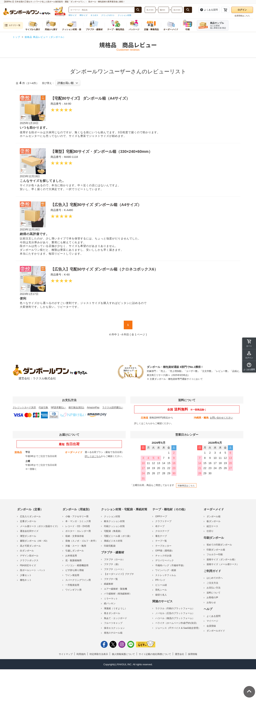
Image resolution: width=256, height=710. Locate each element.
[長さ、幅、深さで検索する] (188, 10)
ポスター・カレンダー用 (78, 531)
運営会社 (179, 654)
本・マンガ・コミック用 (78, 521)
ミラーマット (111, 598)
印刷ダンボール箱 (216, 549)
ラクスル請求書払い (112, 407)
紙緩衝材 (108, 584)
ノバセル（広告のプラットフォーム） (174, 613)
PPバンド (160, 580)
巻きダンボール (112, 613)
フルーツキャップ (113, 623)
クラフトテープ (163, 521)
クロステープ (162, 531)
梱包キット (26, 580)
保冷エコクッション (114, 628)
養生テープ (161, 536)
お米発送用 (71, 555)
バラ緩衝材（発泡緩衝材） (118, 593)
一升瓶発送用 (72, 585)
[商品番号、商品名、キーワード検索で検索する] (138, 10)
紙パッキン (110, 603)
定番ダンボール (28, 521)
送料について (213, 592)
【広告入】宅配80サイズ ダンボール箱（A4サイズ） (96, 205)
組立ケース (212, 526)
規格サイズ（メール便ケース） (223, 564)
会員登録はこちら (242, 16)
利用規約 (81, 654)
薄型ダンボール (28, 536)
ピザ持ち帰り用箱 (74, 570)
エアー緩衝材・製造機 (115, 589)
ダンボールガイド (216, 630)
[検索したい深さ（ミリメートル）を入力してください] (177, 10)
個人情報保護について (123, 654)
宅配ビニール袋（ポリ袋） (118, 536)
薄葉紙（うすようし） (115, 608)
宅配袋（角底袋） (113, 531)
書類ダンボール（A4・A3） (34, 541)
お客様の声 (212, 597)
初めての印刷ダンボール (219, 544)
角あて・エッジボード (115, 618)
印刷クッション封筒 (114, 526)
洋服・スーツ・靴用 (75, 545)
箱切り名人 (161, 594)
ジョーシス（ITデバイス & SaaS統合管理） (177, 628)
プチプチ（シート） (114, 569)
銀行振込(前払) (76, 407)
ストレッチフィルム (165, 575)
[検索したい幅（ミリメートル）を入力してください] (163, 10)
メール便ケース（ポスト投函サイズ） (39, 526)
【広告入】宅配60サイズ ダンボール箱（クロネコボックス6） (104, 269)
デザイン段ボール (29, 555)
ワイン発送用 (72, 575)
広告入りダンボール (30, 516)
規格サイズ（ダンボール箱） (222, 559)
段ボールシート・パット (32, 570)
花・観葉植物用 (73, 560)
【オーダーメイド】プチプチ (119, 574)
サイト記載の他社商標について (155, 654)
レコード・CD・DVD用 (77, 526)
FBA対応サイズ (28, 565)
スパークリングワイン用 (78, 580)
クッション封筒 (124, 15)
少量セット (26, 575)
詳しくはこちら (142, 423)
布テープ (160, 526)
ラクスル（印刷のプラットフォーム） (174, 608)
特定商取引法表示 (99, 654)
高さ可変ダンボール (30, 545)
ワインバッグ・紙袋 (165, 570)
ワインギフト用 (73, 589)
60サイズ (72, 15)
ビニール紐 (161, 585)
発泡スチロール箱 (113, 632)
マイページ (212, 621)
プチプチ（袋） (112, 564)
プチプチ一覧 (111, 579)
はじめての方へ (215, 578)
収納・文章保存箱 (74, 536)
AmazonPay (93, 407)
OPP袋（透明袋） (164, 550)
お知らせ (211, 602)
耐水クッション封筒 (114, 521)
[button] (249, 366)
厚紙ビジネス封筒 (113, 541)
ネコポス (94, 15)
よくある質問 (213, 616)
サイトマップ (66, 654)
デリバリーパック (164, 560)
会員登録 (211, 626)
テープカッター (163, 545)
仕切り (210, 531)
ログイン (242, 9)
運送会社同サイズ (29, 531)
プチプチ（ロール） (114, 559)
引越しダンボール (74, 550)
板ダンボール (213, 521)
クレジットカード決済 (24, 407)
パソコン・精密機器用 (76, 565)
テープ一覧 (161, 541)
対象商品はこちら (186, 485)
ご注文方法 (212, 583)
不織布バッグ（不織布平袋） (170, 565)
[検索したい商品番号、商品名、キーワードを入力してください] (102, 10)
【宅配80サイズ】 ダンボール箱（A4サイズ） (90, 98)
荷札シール (161, 589)
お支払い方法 (213, 587)
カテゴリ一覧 (12, 25)
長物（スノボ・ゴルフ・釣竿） (81, 541)
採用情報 (192, 654)
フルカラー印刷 (215, 554)
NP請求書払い (58, 407)
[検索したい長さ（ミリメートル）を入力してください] (150, 10)
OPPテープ (161, 516)
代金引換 (43, 407)
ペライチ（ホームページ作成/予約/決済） (176, 623)
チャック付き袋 (163, 555)
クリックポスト (108, 15)
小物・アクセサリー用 (76, 516)
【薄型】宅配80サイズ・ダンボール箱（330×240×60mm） (101, 151)
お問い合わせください (221, 417)
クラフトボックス (29, 560)
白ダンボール (27, 550)
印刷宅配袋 (110, 545)
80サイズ (83, 15)
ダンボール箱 (213, 516)
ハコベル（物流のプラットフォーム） (174, 618)
